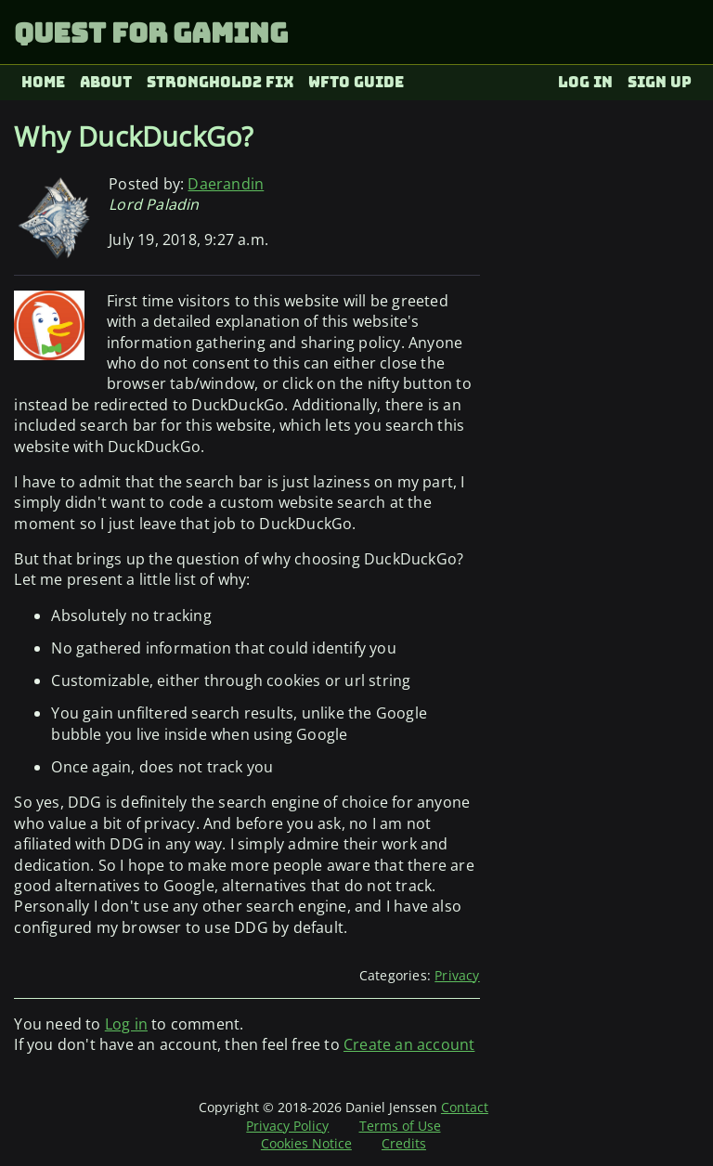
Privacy (456, 975)
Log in (585, 82)
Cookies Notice (306, 1143)
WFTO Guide (356, 82)
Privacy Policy (287, 1125)
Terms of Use (400, 1125)
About (106, 82)
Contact (464, 1107)
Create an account (409, 1044)
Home (43, 82)
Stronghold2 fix (220, 82)
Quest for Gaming (151, 32)
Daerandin (226, 184)
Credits (404, 1143)
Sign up (660, 82)
